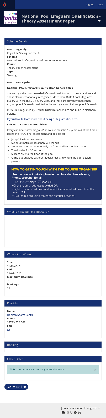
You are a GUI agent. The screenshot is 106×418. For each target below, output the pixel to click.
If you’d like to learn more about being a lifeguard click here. (42, 119)
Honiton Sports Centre (20, 314)
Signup (90, 4)
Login (101, 4)
